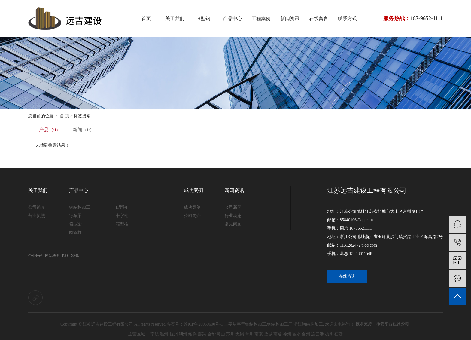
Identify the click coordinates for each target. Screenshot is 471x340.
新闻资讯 (289, 18)
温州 (164, 334)
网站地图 (52, 255)
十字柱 (122, 215)
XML (75, 255)
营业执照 (36, 215)
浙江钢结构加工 (308, 324)
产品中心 (232, 18)
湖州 (183, 334)
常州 (249, 334)
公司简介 (36, 207)
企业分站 (35, 255)
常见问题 (233, 224)
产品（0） (50, 129)
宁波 (154, 334)
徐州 (287, 334)
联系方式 (347, 18)
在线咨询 (347, 276)
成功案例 (193, 190)
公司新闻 (233, 207)
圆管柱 (75, 232)
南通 (277, 334)
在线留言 (318, 18)
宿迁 (338, 334)
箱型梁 (75, 224)
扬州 (329, 334)
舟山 (221, 334)
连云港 (317, 334)
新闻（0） (83, 129)
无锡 (239, 334)
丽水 (296, 334)
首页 (146, 18)
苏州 (230, 334)
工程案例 (261, 18)
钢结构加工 (79, 207)
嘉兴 (202, 334)
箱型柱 (122, 224)
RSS (65, 255)
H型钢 (203, 18)
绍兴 (192, 334)
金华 (211, 334)
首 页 (64, 116)
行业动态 (233, 215)
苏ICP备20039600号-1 (203, 324)
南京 (258, 334)
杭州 (173, 334)
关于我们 (174, 18)
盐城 (268, 334)
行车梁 (75, 215)
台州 (306, 334)
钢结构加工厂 (279, 324)
